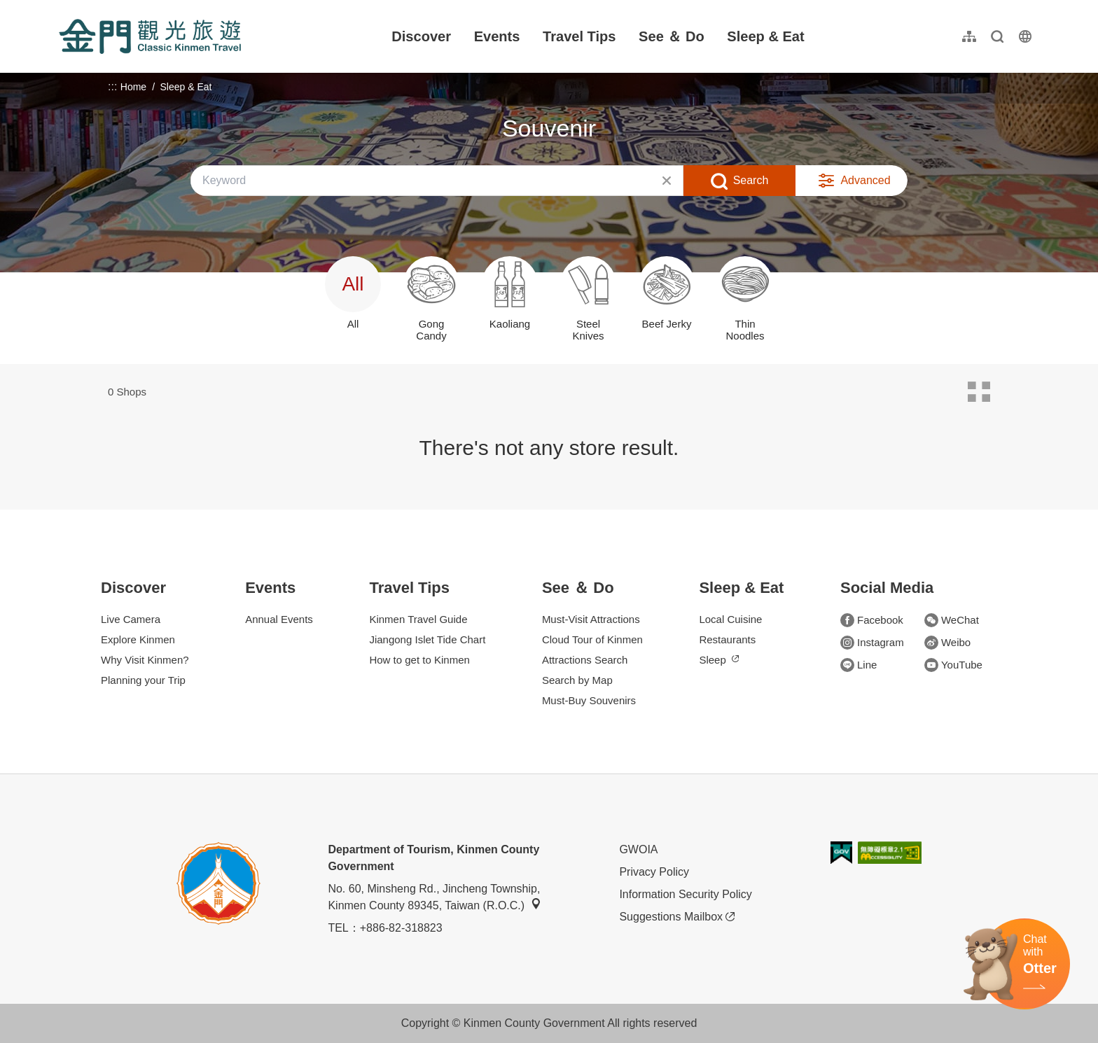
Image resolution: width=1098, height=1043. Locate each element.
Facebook (871, 620)
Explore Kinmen (138, 639)
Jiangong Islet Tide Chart (427, 639)
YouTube (953, 665)
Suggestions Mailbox (677, 917)
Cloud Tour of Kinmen (592, 639)
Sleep (718, 660)
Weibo (947, 643)
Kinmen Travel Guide (418, 619)
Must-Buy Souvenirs (589, 700)
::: (63, 8)
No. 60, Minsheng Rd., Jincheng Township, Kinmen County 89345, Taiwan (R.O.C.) (434, 897)
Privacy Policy (654, 872)
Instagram (872, 643)
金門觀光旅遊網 (150, 36)
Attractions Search (585, 660)
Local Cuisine (730, 619)
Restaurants (727, 639)
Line (858, 665)
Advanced (865, 180)
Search (751, 180)
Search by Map (577, 680)
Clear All (666, 180)
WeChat (951, 620)
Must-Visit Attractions (591, 619)
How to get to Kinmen (419, 660)
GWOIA (638, 849)
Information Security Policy (685, 894)
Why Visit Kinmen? (145, 660)
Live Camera (130, 619)
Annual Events (279, 619)
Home (133, 86)
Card (979, 392)
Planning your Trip (143, 680)
